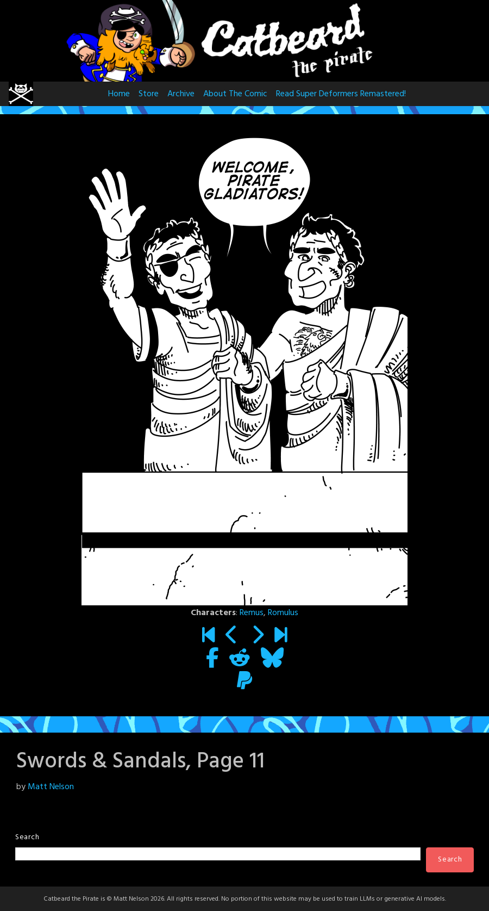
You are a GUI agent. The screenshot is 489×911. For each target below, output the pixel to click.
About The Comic (235, 94)
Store (149, 94)
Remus (252, 613)
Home (119, 94)
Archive (181, 94)
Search (27, 837)
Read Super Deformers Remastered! (341, 94)
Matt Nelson (51, 787)
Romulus (283, 613)
